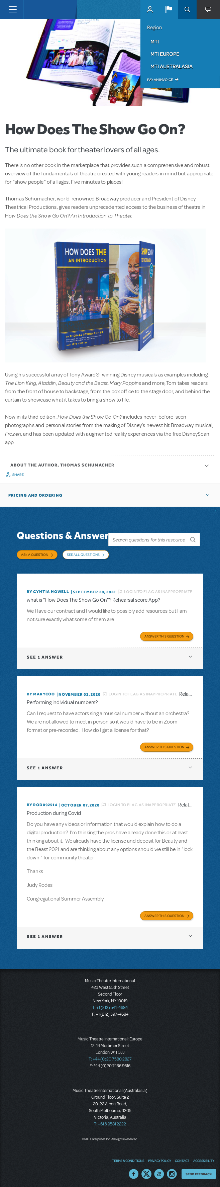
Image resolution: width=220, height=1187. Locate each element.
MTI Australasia (171, 66)
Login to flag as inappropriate (158, 589)
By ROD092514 (42, 802)
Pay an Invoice (160, 79)
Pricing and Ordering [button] (35, 495)
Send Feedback (199, 1172)
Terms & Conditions (128, 1159)
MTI (154, 41)
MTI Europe (164, 54)
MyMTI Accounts (149, 9)
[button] (168, 9)
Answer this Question (164, 634)
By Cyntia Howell (48, 589)
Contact (182, 1159)
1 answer (45, 655)
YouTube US (159, 1172)
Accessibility (203, 1159)
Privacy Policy (159, 1159)
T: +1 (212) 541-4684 (110, 1005)
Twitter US (146, 1172)
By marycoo (41, 692)
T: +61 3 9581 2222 (110, 1122)
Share (18, 474)
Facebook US (134, 1172)
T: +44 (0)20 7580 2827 (110, 1057)
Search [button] (187, 9)
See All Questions (83, 554)
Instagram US (172, 1172)
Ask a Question (34, 554)
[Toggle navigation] (12, 9)
